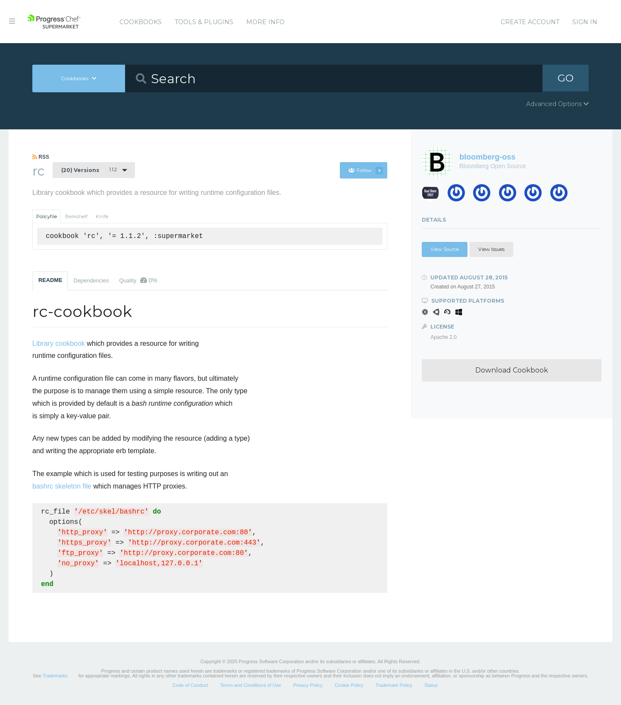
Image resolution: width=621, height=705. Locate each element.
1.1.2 (89, 169)
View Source (444, 249)
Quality (138, 280)
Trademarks (54, 675)
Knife (102, 216)
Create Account (530, 22)
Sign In (584, 22)
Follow (365, 170)
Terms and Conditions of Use (250, 685)
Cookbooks (140, 22)
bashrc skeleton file (61, 486)
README (50, 280)
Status (431, 685)
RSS (40, 157)
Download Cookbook (511, 370)
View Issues (491, 249)
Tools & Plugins (204, 22)
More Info (265, 22)
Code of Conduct (190, 685)
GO (565, 78)
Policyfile (46, 216)
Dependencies (91, 280)
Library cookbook (58, 343)
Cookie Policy (349, 685)
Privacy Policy (308, 685)
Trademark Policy (394, 685)
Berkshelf (76, 216)
